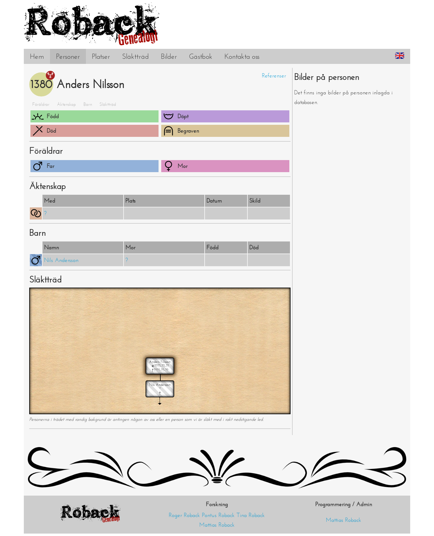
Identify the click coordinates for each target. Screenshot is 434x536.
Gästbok (200, 56)
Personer (68, 56)
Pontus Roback (218, 515)
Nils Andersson (61, 260)
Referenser (274, 75)
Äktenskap (66, 104)
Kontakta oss (242, 56)
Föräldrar (40, 104)
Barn (87, 104)
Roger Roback (184, 515)
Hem (37, 56)
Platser (101, 56)
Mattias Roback (217, 525)
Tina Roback (251, 515)
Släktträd (135, 56)
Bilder (169, 56)
